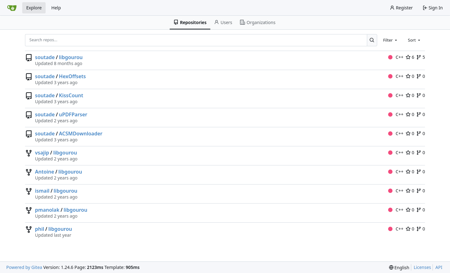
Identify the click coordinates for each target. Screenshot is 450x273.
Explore (34, 8)
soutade (45, 57)
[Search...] (372, 40)
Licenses (422, 267)
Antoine (44, 172)
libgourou (71, 57)
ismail (42, 191)
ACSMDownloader (80, 133)
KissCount (71, 95)
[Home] (12, 7)
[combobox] (390, 40)
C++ (395, 57)
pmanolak (47, 210)
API (438, 267)
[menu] (399, 267)
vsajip (42, 152)
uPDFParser (73, 114)
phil (39, 229)
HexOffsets (72, 76)
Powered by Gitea (24, 267)
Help (56, 8)
